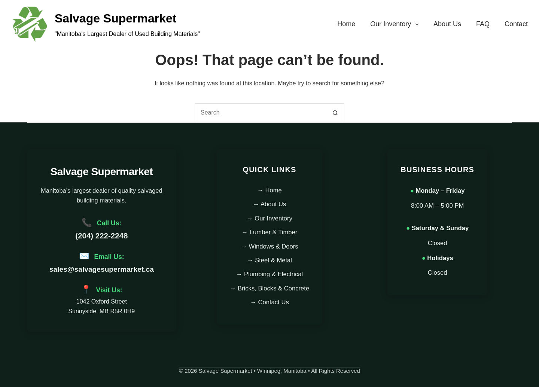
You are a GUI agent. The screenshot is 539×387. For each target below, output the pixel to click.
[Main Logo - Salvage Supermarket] (30, 24)
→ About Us (269, 204)
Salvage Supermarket (116, 18)
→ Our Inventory (269, 218)
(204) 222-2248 (101, 235)
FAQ (483, 24)
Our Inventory (395, 24)
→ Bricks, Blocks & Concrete (270, 288)
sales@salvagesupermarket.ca (101, 269)
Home (346, 24)
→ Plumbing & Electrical (269, 274)
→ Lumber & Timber (270, 232)
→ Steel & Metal (269, 260)
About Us (447, 24)
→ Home (269, 190)
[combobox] (260, 112)
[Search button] (335, 113)
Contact (516, 24)
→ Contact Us (269, 302)
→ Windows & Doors (269, 246)
